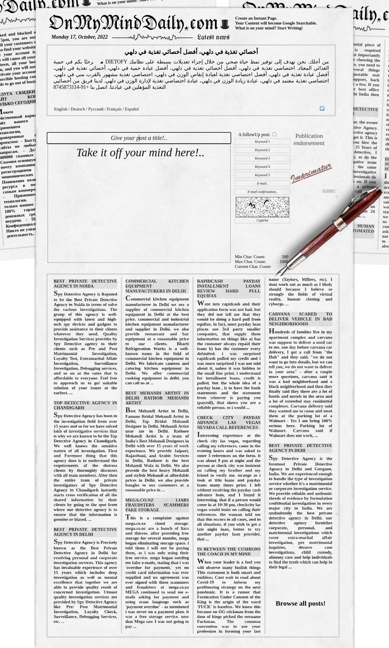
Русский (96, 109)
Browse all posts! (301, 603)
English (61, 109)
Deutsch (78, 109)
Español (132, 109)
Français (114, 109)
